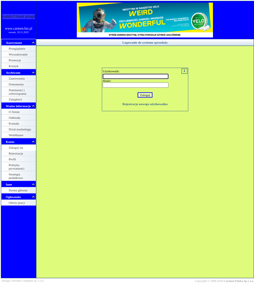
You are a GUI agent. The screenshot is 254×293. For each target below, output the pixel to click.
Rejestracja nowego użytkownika (145, 104)
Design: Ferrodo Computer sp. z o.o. (23, 280)
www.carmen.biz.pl (18, 28)
